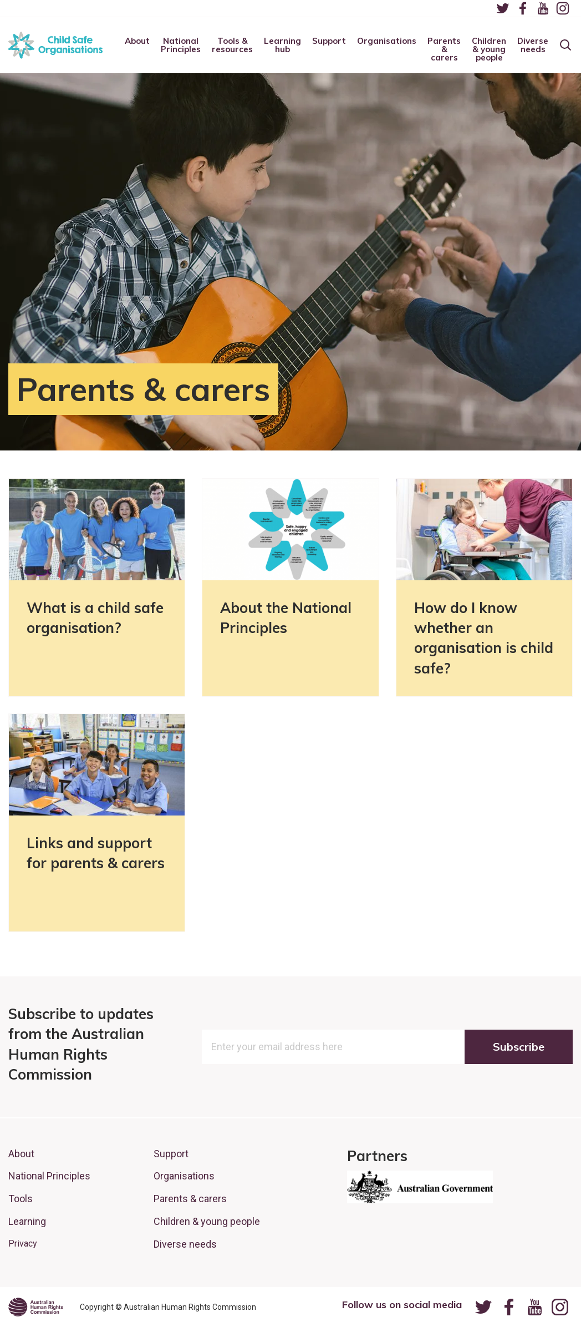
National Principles (49, 1176)
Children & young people (207, 1221)
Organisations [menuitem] (386, 41)
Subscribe (518, 1047)
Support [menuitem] (329, 41)
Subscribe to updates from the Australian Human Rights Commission (81, 1044)
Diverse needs (185, 1244)
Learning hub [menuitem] (282, 45)
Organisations (184, 1176)
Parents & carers (190, 1198)
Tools (20, 1198)
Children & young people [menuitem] (489, 50)
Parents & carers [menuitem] (444, 50)
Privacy (22, 1243)
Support (171, 1153)
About (21, 1153)
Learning (27, 1221)
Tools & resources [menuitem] (232, 45)
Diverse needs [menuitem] (532, 45)
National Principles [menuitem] (181, 45)
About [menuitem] (137, 41)
